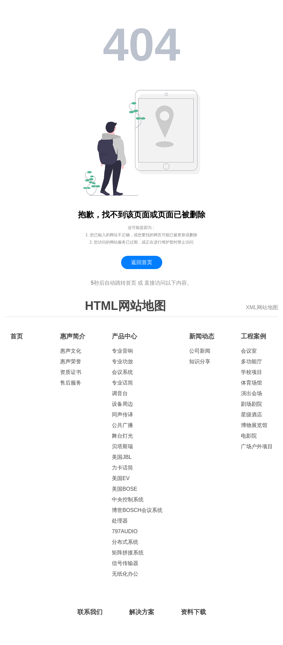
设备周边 (122, 404)
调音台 (120, 393)
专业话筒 (122, 383)
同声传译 (122, 414)
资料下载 (193, 612)
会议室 (249, 351)
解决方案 (141, 612)
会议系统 (122, 372)
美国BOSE (124, 489)
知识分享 (199, 361)
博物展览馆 (254, 425)
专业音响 (122, 351)
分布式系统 (125, 542)
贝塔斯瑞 (122, 446)
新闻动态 (201, 336)
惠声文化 (70, 351)
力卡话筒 (122, 467)
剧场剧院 (251, 404)
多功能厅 (251, 361)
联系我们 (90, 612)
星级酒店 (251, 414)
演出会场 (251, 393)
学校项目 (251, 372)
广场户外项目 (257, 446)
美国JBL (122, 457)
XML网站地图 (262, 307)
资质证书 (70, 372)
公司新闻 (199, 351)
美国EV (120, 478)
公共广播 (122, 425)
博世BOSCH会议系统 (137, 510)
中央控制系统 (128, 499)
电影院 (249, 436)
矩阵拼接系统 (128, 552)
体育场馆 (251, 383)
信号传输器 (125, 563)
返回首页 (141, 262)
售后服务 (70, 383)
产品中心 (124, 336)
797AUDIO (124, 531)
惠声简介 (72, 336)
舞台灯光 (122, 436)
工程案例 (253, 336)
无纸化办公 (125, 574)
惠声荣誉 (70, 361)
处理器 (120, 521)
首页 (16, 336)
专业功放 (122, 361)
